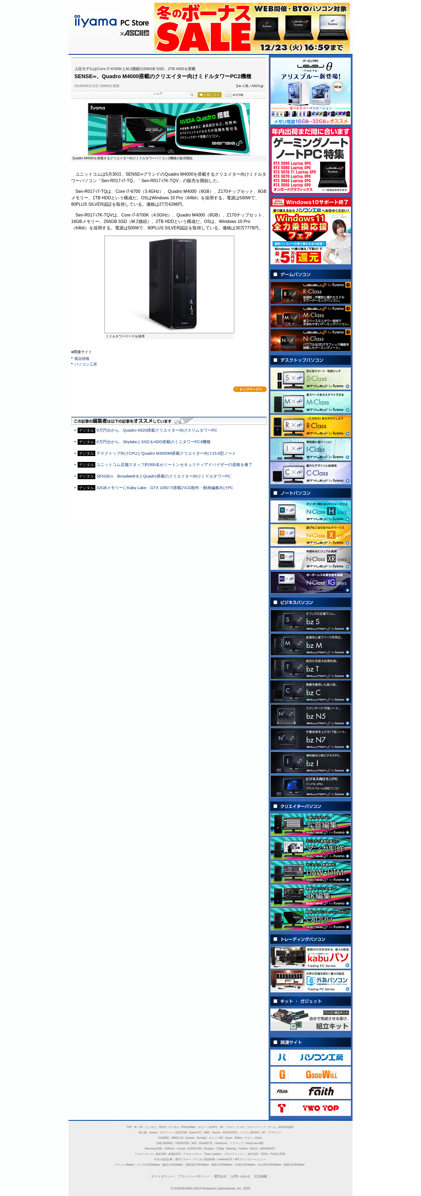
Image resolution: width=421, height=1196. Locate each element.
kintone (190, 1137)
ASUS (253, 1148)
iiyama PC (195, 1132)
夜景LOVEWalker (222, 1164)
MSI (194, 1143)
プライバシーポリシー (194, 1176)
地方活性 (253, 1153)
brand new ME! (255, 1143)
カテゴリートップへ (250, 389)
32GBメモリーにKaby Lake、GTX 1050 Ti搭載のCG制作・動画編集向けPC (164, 487)
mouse (153, 1132)
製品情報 (81, 358)
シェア (158, 93)
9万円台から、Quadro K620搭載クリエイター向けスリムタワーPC (156, 430)
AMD (207, 1132)
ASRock (169, 1148)
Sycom (216, 1132)
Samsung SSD (153, 1148)
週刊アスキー (183, 1159)
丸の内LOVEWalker (269, 1164)
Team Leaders (212, 1153)
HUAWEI (163, 1137)
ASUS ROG (230, 1132)
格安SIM (161, 1153)
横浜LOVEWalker (172, 1164)
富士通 (143, 1132)
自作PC (213, 1127)
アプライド (274, 1132)
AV (222, 1127)
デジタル (173, 1127)
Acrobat (201, 1137)
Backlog (231, 1148)
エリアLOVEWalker (148, 1164)
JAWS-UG (177, 1137)
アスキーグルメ (192, 1153)
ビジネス (151, 1127)
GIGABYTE (205, 1143)
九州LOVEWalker (245, 1164)
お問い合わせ (240, 1176)
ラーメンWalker (124, 1164)
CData (220, 1148)
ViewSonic (221, 1143)
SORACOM (195, 1148)
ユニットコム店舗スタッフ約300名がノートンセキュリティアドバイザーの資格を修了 (174, 464)
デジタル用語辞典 (204, 1159)
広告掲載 (260, 1176)
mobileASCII (225, 1159)
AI (135, 1127)
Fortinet (243, 1148)
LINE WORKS (164, 1143)
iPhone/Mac (189, 1127)
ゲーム (272, 1127)
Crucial (181, 1148)
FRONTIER (182, 1143)
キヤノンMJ (216, 1137)
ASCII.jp (134, 33)
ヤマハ (249, 1137)
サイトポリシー (162, 1176)
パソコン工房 (85, 364)
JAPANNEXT (267, 1148)
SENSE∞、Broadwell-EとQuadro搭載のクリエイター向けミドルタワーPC (163, 476)
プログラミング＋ (234, 1153)
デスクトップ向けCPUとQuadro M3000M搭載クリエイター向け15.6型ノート (166, 453)
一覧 (191, 94)
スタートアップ (256, 1127)
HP (264, 1132)
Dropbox (209, 1148)
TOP (129, 1127)
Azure (228, 1137)
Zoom (258, 1137)
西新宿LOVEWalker (197, 1164)
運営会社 (220, 1176)
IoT (141, 1127)
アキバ (230, 1127)
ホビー (202, 1127)
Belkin (238, 1137)
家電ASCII (174, 1153)
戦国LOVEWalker (294, 1164)
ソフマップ (236, 1143)
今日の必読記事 (163, 1159)
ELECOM (181, 1132)
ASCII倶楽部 (285, 1127)
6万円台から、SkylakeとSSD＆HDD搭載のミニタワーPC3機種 (153, 441)
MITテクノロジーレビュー (250, 1159)
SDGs (264, 1153)
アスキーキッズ (144, 1153)
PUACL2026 (277, 1153)
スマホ (240, 1127)
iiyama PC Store (110, 20)
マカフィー (166, 1132)
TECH (162, 1127)
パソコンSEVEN (249, 1132)
